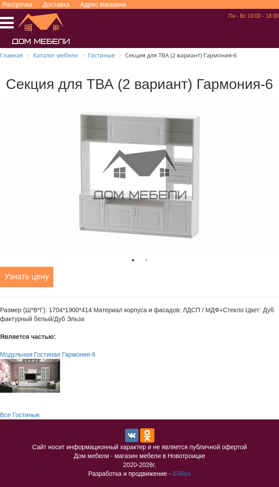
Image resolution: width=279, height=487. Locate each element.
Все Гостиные (20, 415)
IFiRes (181, 473)
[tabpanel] (139, 175)
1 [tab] (133, 260)
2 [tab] (146, 260)
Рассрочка (17, 4)
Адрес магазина (103, 4)
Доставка (56, 4)
